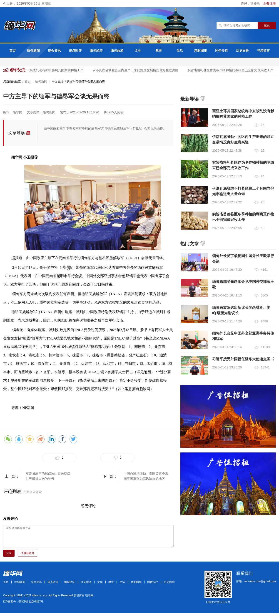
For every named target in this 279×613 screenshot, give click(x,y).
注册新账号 (27, 553)
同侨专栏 (221, 50)
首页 (12, 50)
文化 (138, 50)
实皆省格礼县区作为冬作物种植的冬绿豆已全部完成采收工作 (231, 70)
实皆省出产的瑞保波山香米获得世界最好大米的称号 (48, 476)
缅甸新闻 (33, 50)
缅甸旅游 (117, 50)
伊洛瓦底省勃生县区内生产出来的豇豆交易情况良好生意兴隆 (136, 70)
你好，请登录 (251, 3)
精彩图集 (200, 50)
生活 (180, 50)
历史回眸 (242, 50)
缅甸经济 (96, 50)
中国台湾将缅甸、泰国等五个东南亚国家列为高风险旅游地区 (146, 476)
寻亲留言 (263, 50)
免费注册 (269, 3)
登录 (9, 553)
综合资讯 (54, 50)
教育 (159, 50)
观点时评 (75, 50)
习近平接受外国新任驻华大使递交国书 (243, 359)
